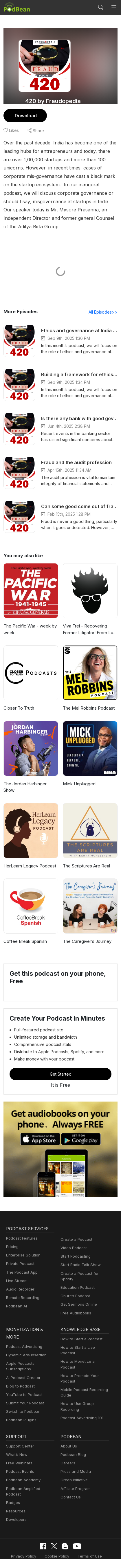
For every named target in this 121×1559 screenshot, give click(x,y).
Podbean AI (16, 1291)
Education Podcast (76, 1267)
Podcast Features (21, 1224)
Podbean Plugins (20, 1400)
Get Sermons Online (77, 1284)
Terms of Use (88, 1530)
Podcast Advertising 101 (81, 1386)
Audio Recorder (19, 1274)
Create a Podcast (75, 1225)
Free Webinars (18, 1443)
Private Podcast (19, 1249)
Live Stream (16, 1266)
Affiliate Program (74, 1468)
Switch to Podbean (22, 1391)
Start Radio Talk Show (79, 1250)
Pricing (12, 1232)
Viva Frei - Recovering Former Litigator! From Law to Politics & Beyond (89, 621)
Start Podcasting (74, 1242)
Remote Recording (22, 1283)
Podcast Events (19, 1451)
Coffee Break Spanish (24, 926)
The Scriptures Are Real (86, 851)
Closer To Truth (18, 699)
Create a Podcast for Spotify (84, 1258)
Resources (15, 1485)
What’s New (16, 1434)
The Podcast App (20, 1257)
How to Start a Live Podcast (84, 1327)
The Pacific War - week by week (28, 621)
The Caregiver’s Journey (86, 926)
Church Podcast (74, 1276)
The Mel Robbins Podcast (88, 699)
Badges (12, 1477)
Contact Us (69, 1477)
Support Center (19, 1426)
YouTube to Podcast (23, 1374)
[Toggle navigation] (114, 7)
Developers (15, 1494)
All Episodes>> (104, 303)
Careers (67, 1443)
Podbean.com (77, 1548)
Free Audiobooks (74, 1293)
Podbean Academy (22, 1460)
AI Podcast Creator (22, 1357)
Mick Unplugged (78, 775)
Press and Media (74, 1451)
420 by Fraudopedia (53, 101)
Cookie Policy (57, 1530)
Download (25, 115)
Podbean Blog (72, 1434)
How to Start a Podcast (80, 1318)
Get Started (60, 1059)
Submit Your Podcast (23, 1383)
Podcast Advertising (23, 1326)
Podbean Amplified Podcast (29, 1468)
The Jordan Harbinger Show (30, 775)
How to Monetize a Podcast (83, 1336)
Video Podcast (72, 1233)
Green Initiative (73, 1460)
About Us (68, 1426)
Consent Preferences (56, 1539)
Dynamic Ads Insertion (25, 1335)
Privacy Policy (25, 1530)
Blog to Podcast (19, 1366)
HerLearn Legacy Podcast (28, 851)
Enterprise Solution (22, 1240)
